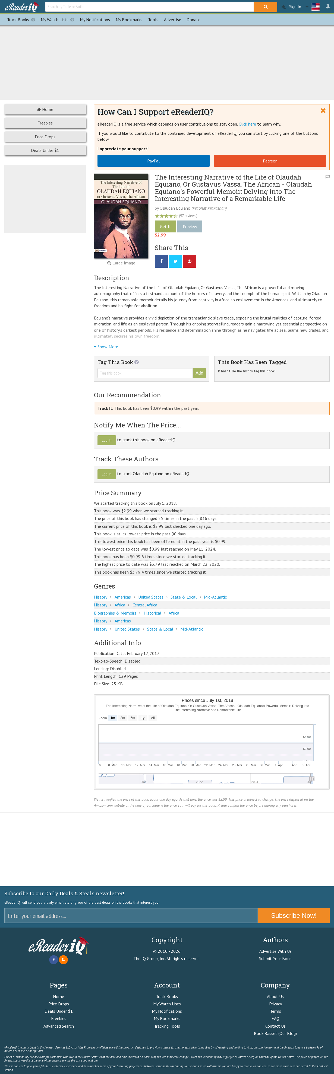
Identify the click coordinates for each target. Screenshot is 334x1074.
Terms (275, 1011)
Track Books (22, 19)
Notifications (95, 19)
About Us (275, 996)
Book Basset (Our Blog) (275, 1033)
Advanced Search (58, 1026)
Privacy (275, 1003)
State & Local (184, 597)
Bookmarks (129, 19)
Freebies (45, 123)
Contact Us (275, 1026)
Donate (193, 19)
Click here (247, 124)
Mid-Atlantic (215, 597)
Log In (107, 440)
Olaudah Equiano (175, 208)
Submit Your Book (275, 958)
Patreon (270, 161)
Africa (120, 605)
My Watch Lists (59, 19)
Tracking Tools (167, 1026)
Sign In (291, 6)
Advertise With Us (275, 951)
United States (150, 597)
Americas (123, 597)
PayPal (153, 161)
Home (45, 109)
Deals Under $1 (45, 150)
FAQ (275, 1018)
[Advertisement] (167, 61)
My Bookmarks (167, 1018)
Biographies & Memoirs (115, 613)
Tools (153, 19)
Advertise (172, 19)
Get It (165, 226)
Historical (152, 613)
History (100, 597)
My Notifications (167, 1011)
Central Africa (145, 605)
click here (289, 1066)
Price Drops (45, 136)
